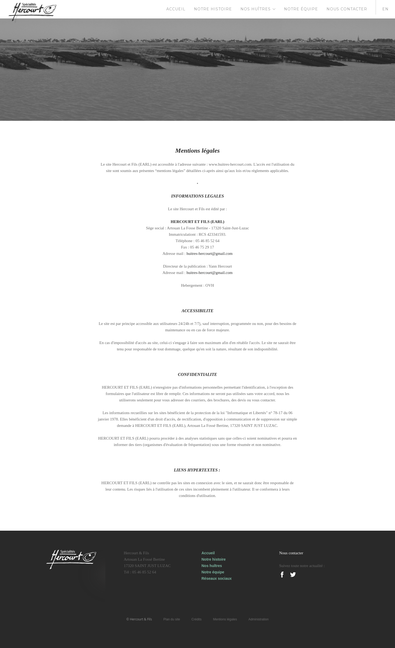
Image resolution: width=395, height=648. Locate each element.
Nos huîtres (255, 9)
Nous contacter (346, 9)
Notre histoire (213, 9)
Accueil (175, 9)
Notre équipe (301, 9)
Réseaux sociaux (217, 578)
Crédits (197, 619)
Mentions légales (225, 619)
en (385, 9)
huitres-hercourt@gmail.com (209, 253)
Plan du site (171, 619)
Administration (258, 619)
